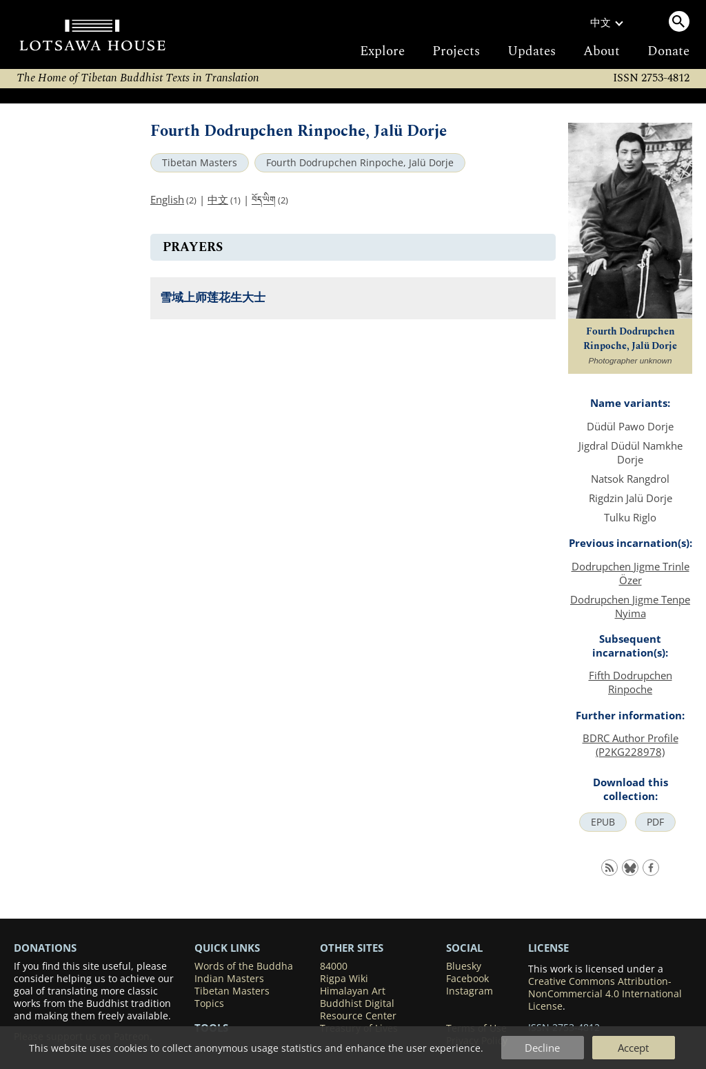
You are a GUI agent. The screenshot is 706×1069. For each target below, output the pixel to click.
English (167, 199)
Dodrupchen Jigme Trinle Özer (630, 573)
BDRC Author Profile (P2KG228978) (630, 745)
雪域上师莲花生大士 (212, 298)
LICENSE (548, 948)
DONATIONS (45, 948)
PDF (655, 822)
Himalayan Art (352, 991)
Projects (456, 51)
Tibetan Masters (199, 163)
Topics (209, 1003)
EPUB (603, 822)
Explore (382, 51)
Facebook (467, 978)
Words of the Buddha (243, 966)
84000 (333, 966)
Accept (633, 1048)
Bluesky (463, 966)
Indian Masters (229, 978)
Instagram (469, 991)
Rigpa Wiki (344, 978)
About (601, 51)
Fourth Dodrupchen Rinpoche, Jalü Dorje (360, 163)
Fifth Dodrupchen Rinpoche (630, 682)
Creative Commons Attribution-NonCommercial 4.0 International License (605, 993)
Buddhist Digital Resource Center (358, 1009)
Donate (668, 51)
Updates (531, 51)
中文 (218, 199)
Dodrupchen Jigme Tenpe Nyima (630, 606)
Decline (542, 1048)
